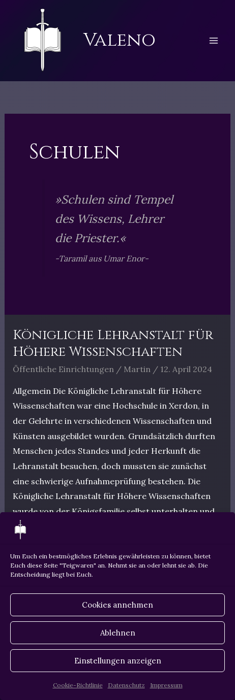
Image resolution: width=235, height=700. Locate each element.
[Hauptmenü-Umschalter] (213, 40)
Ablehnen (117, 633)
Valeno (119, 40)
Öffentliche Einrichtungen (63, 369)
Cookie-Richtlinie (78, 685)
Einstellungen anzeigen (117, 660)
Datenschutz (126, 685)
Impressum (166, 685)
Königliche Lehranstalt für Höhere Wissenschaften (113, 343)
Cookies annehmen (117, 605)
